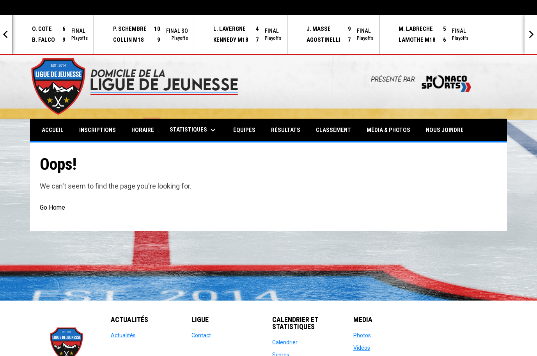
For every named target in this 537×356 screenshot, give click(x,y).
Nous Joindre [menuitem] (445, 130)
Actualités (123, 335)
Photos (362, 335)
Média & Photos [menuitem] (388, 130)
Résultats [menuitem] (285, 130)
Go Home (52, 207)
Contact (201, 335)
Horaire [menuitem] (142, 130)
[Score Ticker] (268, 34)
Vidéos (361, 348)
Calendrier (285, 342)
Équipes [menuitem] (244, 130)
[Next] (531, 34)
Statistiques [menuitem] (194, 130)
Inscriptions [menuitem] (97, 130)
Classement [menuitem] (333, 130)
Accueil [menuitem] (53, 130)
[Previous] (6, 34)
